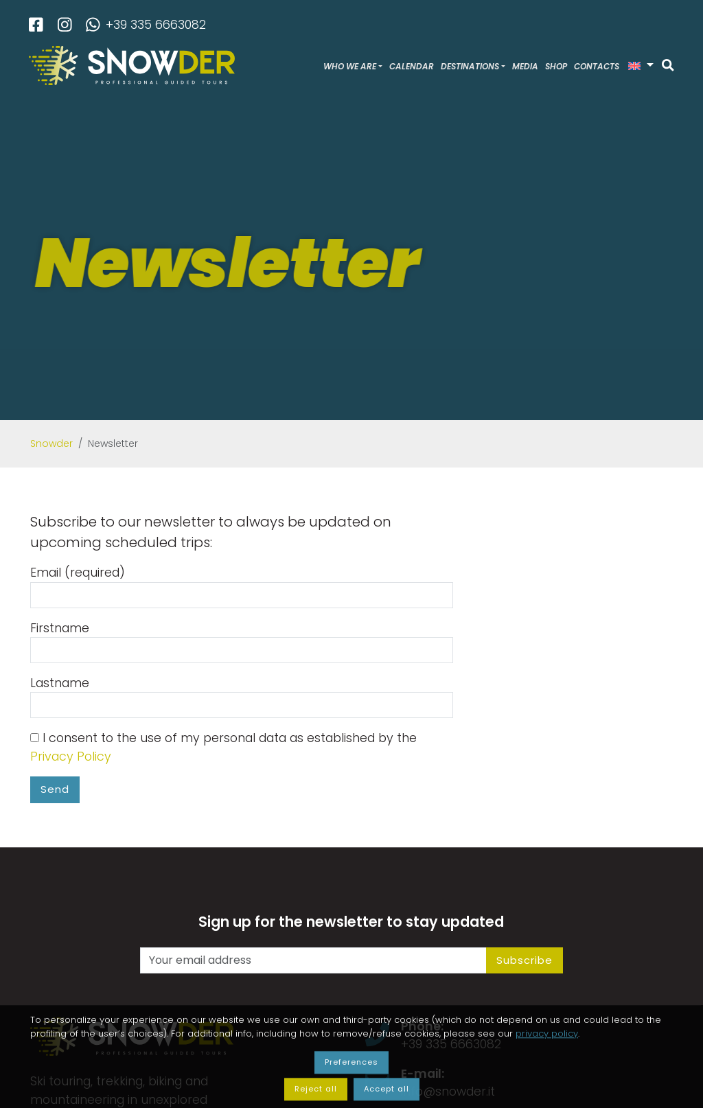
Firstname (241, 641)
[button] (641, 66)
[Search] (668, 66)
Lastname (241, 696)
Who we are (349, 66)
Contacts (596, 66)
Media (525, 66)
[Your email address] (313, 960)
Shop (556, 66)
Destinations (470, 66)
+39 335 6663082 (146, 24)
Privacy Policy (70, 756)
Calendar (411, 66)
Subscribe (524, 960)
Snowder (51, 443)
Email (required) (241, 586)
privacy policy (547, 1073)
